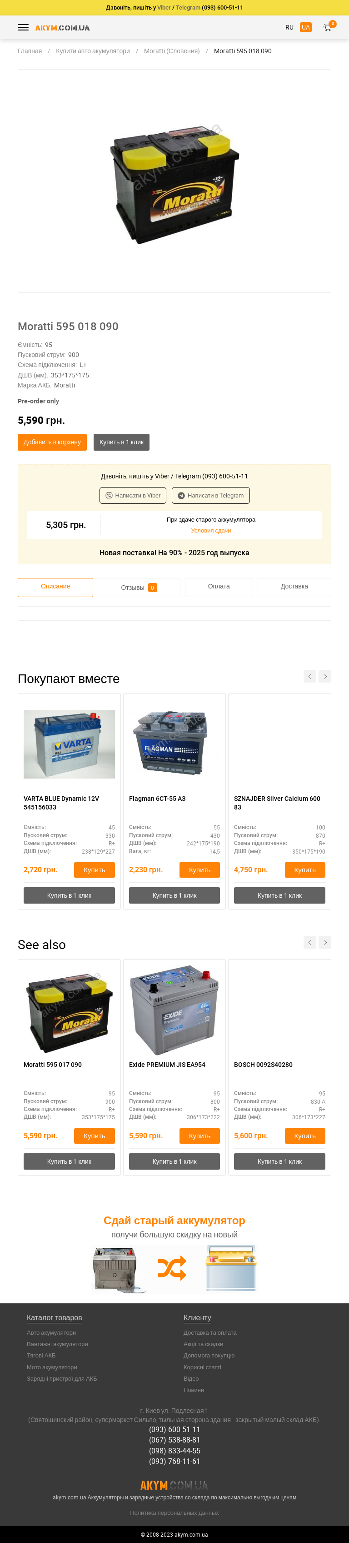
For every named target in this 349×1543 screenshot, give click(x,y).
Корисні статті (202, 1367)
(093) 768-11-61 (174, 1461)
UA (306, 27)
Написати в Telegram (211, 495)
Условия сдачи (211, 530)
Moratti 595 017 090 (53, 1064)
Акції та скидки (203, 1344)
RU (289, 27)
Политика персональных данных (174, 1512)
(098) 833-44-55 (174, 1451)
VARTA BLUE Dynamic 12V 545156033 (61, 802)
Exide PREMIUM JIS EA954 (167, 1064)
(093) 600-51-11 (174, 1429)
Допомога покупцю (209, 1355)
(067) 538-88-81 (174, 1440)
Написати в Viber (133, 495)
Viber (164, 7)
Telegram (188, 7)
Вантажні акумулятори (57, 1344)
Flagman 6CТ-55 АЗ (157, 798)
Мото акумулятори (52, 1367)
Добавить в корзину (52, 441)
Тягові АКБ (41, 1355)
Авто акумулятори (51, 1332)
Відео (191, 1378)
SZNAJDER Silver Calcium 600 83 (277, 802)
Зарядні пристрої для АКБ (62, 1378)
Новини (194, 1390)
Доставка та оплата (210, 1332)
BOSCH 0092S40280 (263, 1064)
